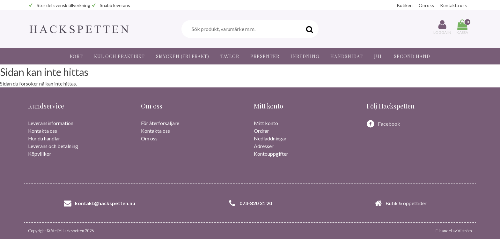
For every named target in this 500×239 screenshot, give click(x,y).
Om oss (426, 5)
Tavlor (229, 56)
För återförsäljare (160, 123)
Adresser (264, 146)
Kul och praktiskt (119, 56)
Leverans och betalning (53, 146)
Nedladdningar (270, 138)
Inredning (304, 56)
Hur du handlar (44, 138)
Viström (465, 230)
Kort (76, 56)
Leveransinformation (50, 123)
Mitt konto (266, 123)
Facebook (389, 124)
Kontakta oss (453, 5)
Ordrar (261, 131)
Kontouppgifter (271, 154)
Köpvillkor (39, 154)
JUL (378, 56)
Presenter (264, 56)
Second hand (412, 56)
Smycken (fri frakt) (182, 56)
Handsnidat (346, 56)
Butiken (405, 5)
